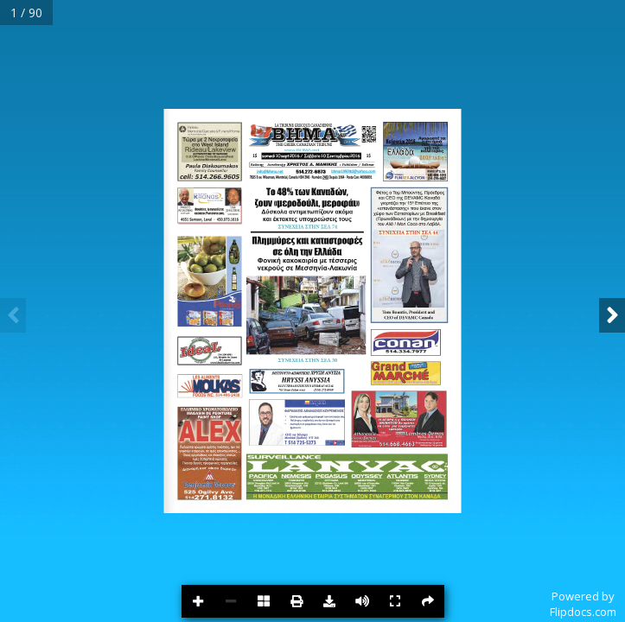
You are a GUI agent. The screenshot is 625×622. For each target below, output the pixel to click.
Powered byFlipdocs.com (583, 603)
